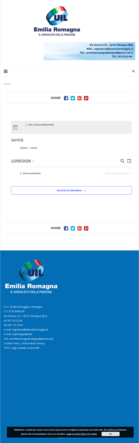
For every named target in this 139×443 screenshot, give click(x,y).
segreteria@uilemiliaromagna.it (30, 329)
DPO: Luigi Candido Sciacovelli (21, 348)
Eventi (23, 148)
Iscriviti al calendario (69, 190)
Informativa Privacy (33, 343)
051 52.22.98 (14, 320)
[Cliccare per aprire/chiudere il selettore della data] (22, 161)
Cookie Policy (12, 343)
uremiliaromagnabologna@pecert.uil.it (31, 338)
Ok (110, 434)
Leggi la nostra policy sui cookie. (81, 434)
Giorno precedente (30, 173)
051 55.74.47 (15, 325)
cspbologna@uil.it (22, 334)
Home (7, 83)
